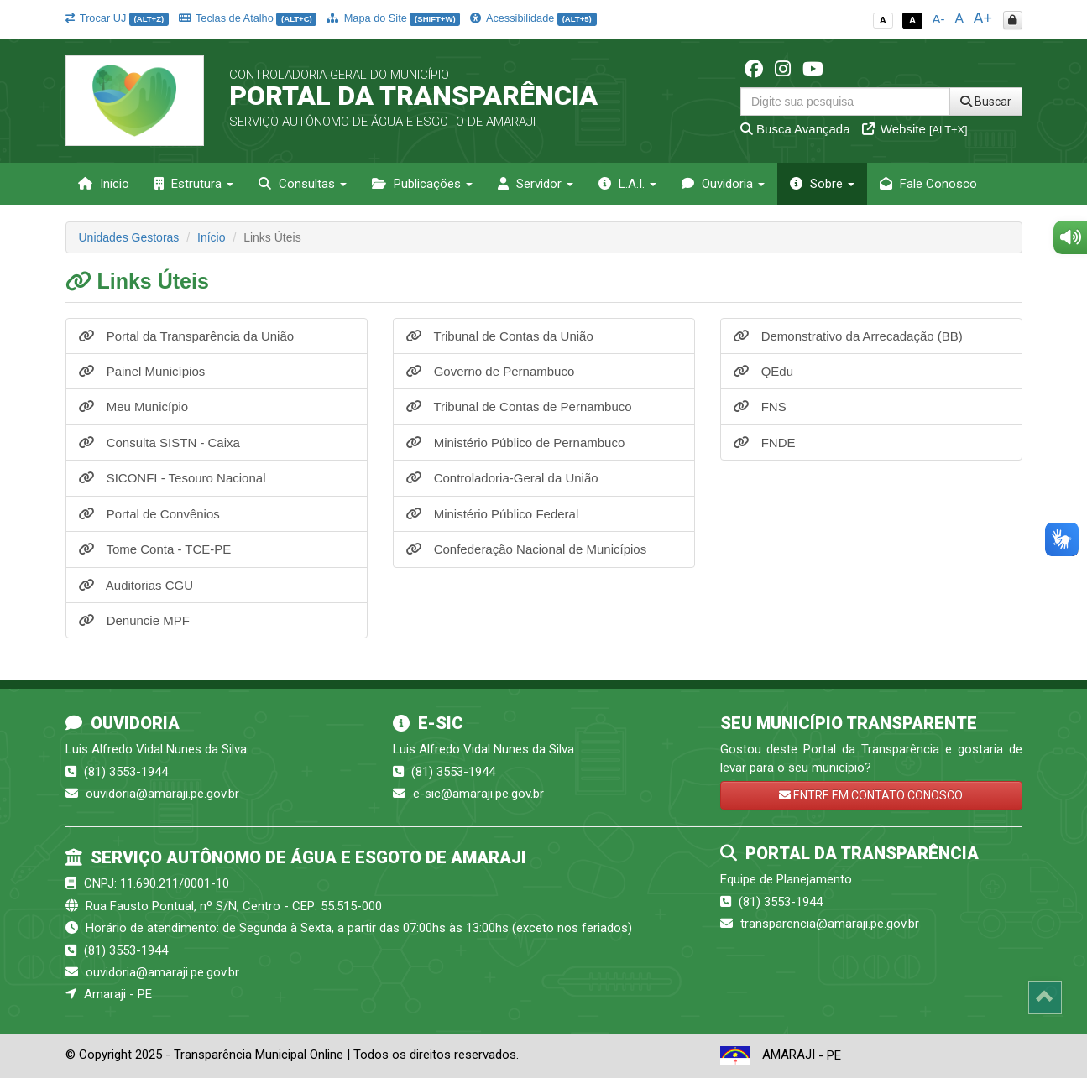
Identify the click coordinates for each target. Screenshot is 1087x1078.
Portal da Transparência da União (187, 336)
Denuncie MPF (134, 620)
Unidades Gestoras (129, 237)
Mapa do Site (393, 18)
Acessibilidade (533, 18)
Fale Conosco (928, 183)
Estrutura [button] (193, 183)
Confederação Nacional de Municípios (526, 549)
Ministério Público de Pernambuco (515, 442)
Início (103, 183)
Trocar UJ (117, 18)
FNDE (765, 442)
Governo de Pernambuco (490, 371)
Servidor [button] (535, 183)
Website (915, 129)
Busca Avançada (795, 129)
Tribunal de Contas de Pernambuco (519, 406)
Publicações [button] (422, 183)
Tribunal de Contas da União (499, 336)
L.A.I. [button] (627, 183)
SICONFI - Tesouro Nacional (172, 478)
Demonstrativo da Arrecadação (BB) (848, 336)
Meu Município (134, 406)
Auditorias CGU (136, 585)
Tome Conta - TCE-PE (155, 549)
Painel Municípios (142, 371)
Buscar (985, 101)
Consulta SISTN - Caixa (159, 442)
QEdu (764, 371)
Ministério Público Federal (492, 514)
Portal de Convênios (149, 514)
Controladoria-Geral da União (502, 478)
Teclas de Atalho (248, 18)
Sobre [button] (822, 183)
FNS (760, 406)
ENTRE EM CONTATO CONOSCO (871, 795)
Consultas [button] (303, 183)
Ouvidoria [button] (723, 183)
